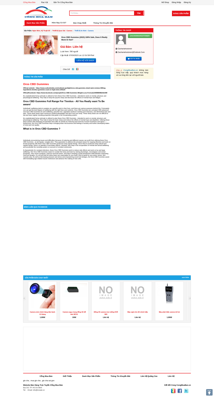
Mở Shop (165, 2)
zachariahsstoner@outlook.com (131, 52)
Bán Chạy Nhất (79, 23)
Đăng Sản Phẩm (181, 13)
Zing (77, 69)
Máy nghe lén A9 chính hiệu (137, 312)
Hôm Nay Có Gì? (59, 23)
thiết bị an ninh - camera (84, 30)
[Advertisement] (67, 180)
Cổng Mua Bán (29, 2)
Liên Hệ (171, 376)
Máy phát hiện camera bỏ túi (169, 312)
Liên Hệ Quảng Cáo (149, 376)
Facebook (179, 391)
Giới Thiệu (67, 376)
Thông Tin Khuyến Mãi (103, 23)
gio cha (26, 380)
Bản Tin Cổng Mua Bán (63, 2)
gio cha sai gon (48, 380)
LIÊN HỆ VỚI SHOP (85, 60)
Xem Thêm (185, 277)
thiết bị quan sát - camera (62, 30)
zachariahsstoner (125, 49)
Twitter (73, 69)
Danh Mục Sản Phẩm (36, 23)
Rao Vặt (44, 2)
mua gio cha (36, 380)
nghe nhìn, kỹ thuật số (41, 30)
